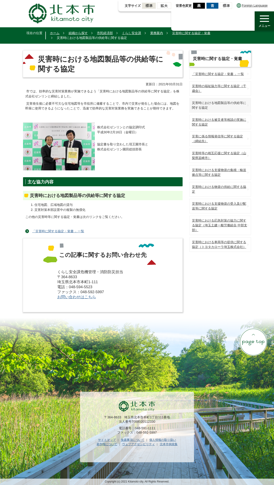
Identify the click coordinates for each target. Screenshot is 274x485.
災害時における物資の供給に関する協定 (219, 189)
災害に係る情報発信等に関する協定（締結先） (217, 138)
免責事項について (133, 440)
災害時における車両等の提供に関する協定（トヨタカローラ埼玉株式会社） (219, 244)
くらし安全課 (131, 33)
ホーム (54, 33)
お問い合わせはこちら (76, 297)
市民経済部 (105, 33)
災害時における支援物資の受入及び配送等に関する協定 (219, 206)
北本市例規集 (169, 444)
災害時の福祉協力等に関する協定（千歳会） (219, 88)
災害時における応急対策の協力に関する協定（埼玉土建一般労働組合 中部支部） (219, 225)
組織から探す (78, 33)
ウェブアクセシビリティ (138, 444)
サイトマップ (107, 440)
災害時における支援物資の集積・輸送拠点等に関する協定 (219, 172)
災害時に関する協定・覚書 (191, 33)
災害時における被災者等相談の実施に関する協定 (219, 122)
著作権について (106, 444)
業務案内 (156, 33)
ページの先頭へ (253, 342)
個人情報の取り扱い (162, 440)
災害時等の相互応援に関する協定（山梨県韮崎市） (219, 155)
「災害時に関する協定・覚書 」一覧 (58, 231)
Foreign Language (252, 5)
